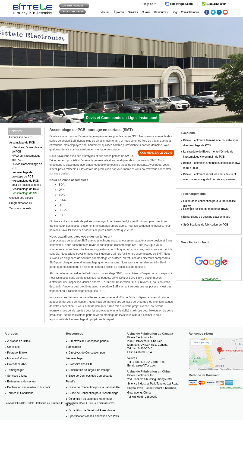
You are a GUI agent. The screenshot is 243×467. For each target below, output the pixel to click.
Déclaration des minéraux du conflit (28, 387)
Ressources (160, 12)
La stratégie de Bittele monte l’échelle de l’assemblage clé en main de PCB (208, 154)
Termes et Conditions (20, 393)
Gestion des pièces (21, 197)
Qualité (146, 12)
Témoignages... (211, 279)
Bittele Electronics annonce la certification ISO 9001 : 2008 (211, 165)
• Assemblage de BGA (25, 189)
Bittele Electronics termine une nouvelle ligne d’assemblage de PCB (211, 143)
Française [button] (146, 4)
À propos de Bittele (19, 341)
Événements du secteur (21, 381)
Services (133, 12)
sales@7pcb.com (146, 365)
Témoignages (15, 370)
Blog (174, 12)
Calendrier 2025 (17, 364)
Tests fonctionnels (20, 208)
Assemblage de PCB (22, 142)
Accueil (105, 12)
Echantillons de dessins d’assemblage (206, 216)
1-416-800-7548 (143, 352)
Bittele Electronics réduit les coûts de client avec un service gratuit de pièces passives (209, 177)
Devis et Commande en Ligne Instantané (121, 118)
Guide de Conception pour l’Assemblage (93, 393)
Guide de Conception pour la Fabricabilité (94, 387)
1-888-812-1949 (142, 361)
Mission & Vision (17, 358)
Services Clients (17, 375)
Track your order (72, 11)
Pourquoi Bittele (17, 352)
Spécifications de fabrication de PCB (205, 224)
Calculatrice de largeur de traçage (89, 370)
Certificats (13, 346)
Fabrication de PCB (21, 137)
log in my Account (72, 6)
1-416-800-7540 (142, 348)
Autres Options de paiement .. (231, 387)
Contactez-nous (190, 12)
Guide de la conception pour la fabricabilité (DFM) (209, 203)
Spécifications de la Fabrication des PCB (94, 416)
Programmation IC (20, 203)
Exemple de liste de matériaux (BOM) (206, 209)
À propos (119, 12)
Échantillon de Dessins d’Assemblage (92, 410)
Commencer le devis (156, 152)
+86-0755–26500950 (144, 396)
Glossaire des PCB (80, 364)
